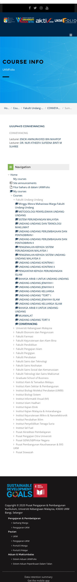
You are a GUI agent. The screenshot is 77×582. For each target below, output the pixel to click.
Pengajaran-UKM (21, 527)
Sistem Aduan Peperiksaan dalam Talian (32, 563)
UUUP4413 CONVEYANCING (27, 126)
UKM (15, 536)
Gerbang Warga (20, 522)
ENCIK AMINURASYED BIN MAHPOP (40, 139)
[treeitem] (38, 313)
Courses (16, 108)
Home (6, 108)
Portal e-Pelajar (20, 550)
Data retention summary (38, 577)
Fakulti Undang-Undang (33, 108)
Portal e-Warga (20, 545)
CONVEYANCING (54, 108)
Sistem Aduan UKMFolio (25, 559)
